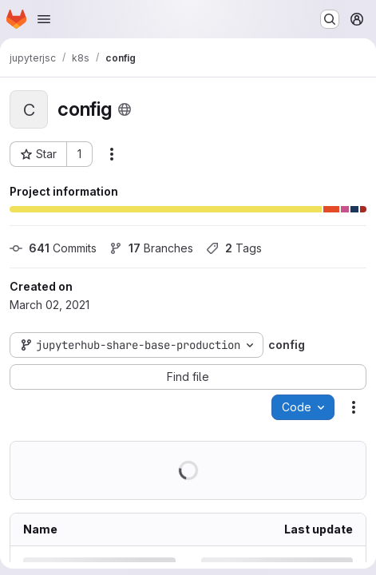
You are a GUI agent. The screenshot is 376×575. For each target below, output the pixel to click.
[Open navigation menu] (44, 19)
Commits (53, 248)
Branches (151, 248)
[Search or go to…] (329, 19)
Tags (234, 248)
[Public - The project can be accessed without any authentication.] (124, 109)
